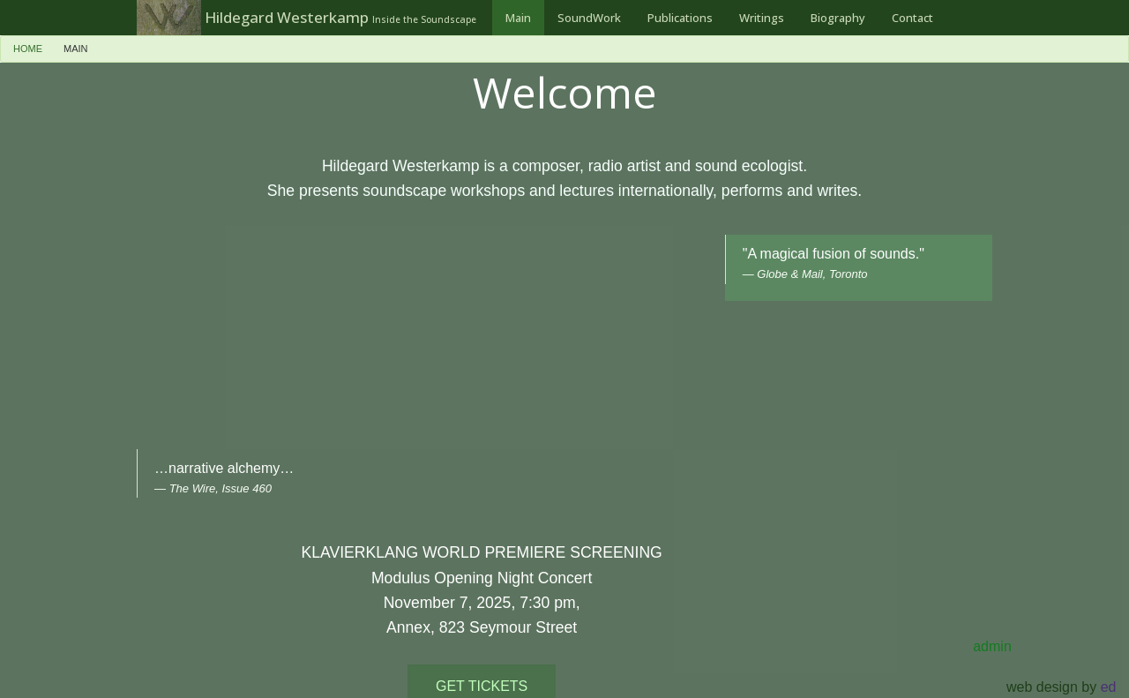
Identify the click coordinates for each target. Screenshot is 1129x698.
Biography (838, 18)
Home (27, 48)
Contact (912, 18)
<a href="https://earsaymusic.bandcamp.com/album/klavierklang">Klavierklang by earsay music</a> (540, 345)
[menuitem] (518, 17)
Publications (680, 18)
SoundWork (589, 18)
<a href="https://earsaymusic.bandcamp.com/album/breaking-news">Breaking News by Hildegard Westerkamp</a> (244, 342)
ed (1109, 686)
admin (992, 646)
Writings (761, 18)
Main (518, 18)
